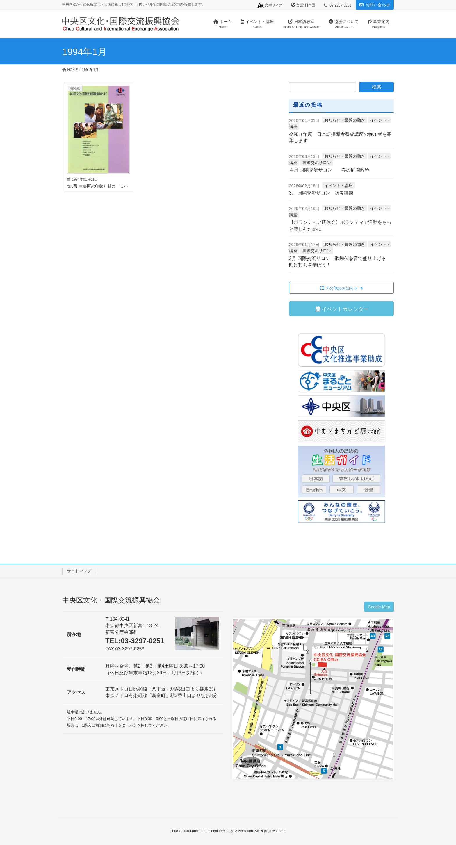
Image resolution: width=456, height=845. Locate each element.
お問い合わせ (378, 5)
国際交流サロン (316, 162)
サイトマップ (79, 570)
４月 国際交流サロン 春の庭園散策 (329, 169)
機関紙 (75, 88)
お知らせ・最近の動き (344, 120)
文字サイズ (269, 5)
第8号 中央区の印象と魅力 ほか (97, 186)
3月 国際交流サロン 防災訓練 (321, 192)
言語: (300, 5)
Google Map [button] (379, 607)
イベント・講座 (338, 185)
